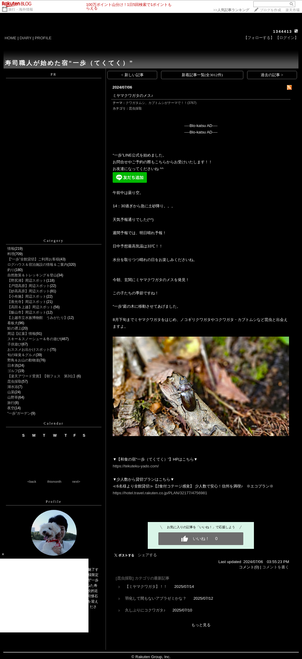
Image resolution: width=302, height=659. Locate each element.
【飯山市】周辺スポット (26, 312)
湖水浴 (12, 387)
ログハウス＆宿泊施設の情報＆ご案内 (37, 264)
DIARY (26, 38)
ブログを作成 (270, 10)
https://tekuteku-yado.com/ (136, 466)
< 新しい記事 (132, 75)
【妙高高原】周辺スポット (28, 291)
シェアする (147, 555)
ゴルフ (12, 371)
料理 (10, 254)
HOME (11, 38)
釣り (10, 270)
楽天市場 (292, 10)
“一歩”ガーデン (19, 413)
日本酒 (12, 365)
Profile (54, 502)
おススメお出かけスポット (28, 350)
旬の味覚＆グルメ (21, 355)
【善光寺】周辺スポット (26, 302)
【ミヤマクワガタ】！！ (146, 586)
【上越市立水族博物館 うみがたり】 (37, 318)
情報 (10, 249)
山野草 (12, 397)
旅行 (10, 403)
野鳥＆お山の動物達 (23, 360)
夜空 (10, 408)
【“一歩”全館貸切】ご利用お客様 (33, 259)
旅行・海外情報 (20, 9)
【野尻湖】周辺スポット (26, 280)
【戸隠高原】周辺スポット (28, 286)
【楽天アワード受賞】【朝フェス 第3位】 (42, 376)
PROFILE (43, 38)
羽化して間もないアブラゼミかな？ (155, 598)
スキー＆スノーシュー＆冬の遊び (33, 339)
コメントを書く (275, 567)
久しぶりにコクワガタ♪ (145, 610)
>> (231, 10)
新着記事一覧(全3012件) (202, 75)
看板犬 (12, 323)
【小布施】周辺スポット (26, 296)
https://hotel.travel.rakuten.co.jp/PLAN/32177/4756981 (160, 493)
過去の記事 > (272, 75)
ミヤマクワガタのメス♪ (133, 95)
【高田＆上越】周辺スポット (30, 307)
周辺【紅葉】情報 (21, 334)
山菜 (10, 392)
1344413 (282, 31)
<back (31, 481)
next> (76, 481)
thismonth (54, 481)
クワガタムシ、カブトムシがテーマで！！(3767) (161, 103)
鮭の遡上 (14, 328)
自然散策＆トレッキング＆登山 (32, 275)
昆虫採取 (14, 381)
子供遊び (14, 344)
